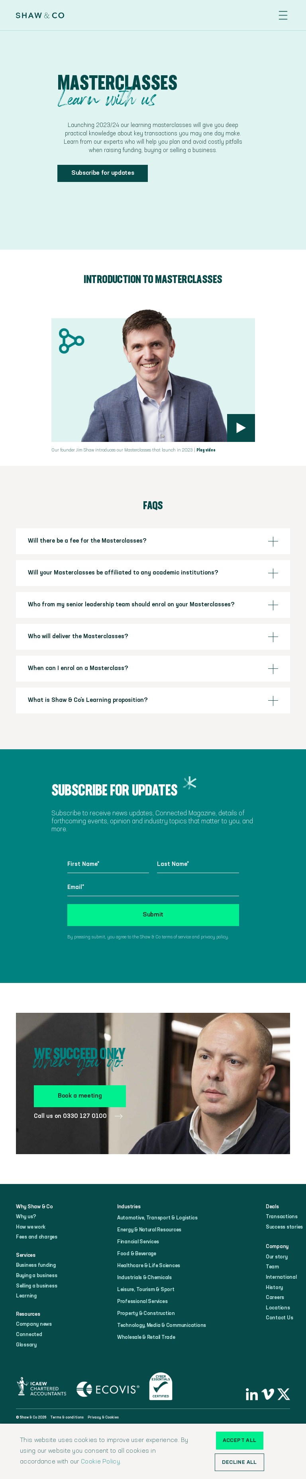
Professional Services (142, 1301)
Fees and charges (36, 1237)
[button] (283, 15)
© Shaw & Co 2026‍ (31, 1417)
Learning (26, 1296)
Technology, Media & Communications (161, 1325)
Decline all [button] (239, 1462)
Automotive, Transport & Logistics (157, 1218)
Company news (34, 1324)
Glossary (26, 1345)
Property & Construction (146, 1313)
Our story (277, 1257)
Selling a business (36, 1286)
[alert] (153, 1451)
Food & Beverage (136, 1253)
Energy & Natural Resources (149, 1230)
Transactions (282, 1216)
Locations (278, 1308)
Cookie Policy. (101, 1462)
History (274, 1287)
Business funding (36, 1265)
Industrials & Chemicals (144, 1277)
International (281, 1277)
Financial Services (138, 1242)
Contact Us (279, 1318)
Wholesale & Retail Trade (146, 1337)
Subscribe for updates (102, 173)
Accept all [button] (240, 1440)
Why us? (26, 1216)
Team (272, 1267)
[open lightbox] (241, 428)
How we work (30, 1227)
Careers (275, 1297)
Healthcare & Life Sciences (148, 1265)
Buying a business (36, 1275)
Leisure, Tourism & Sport (146, 1289)
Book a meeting (80, 1096)
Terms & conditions (67, 1417)
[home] (40, 15)
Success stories (284, 1227)
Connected (29, 1334)
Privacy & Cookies (103, 1417)
